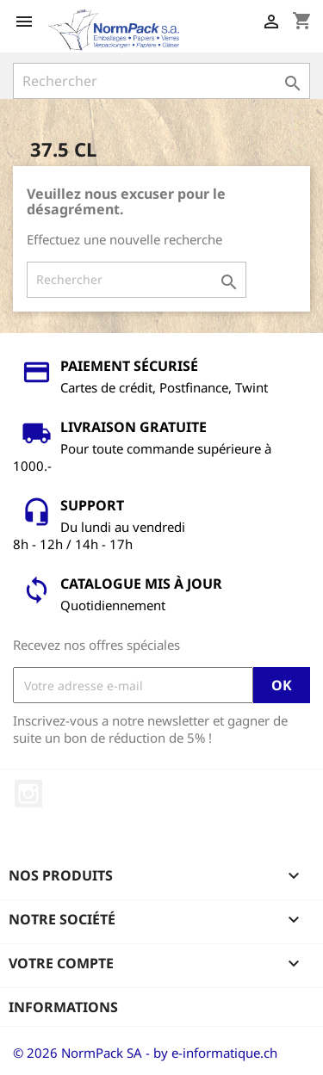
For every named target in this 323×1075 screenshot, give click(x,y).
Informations (63, 1007)
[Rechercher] (161, 81)
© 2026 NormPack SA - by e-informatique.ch (145, 1052)
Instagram (28, 793)
